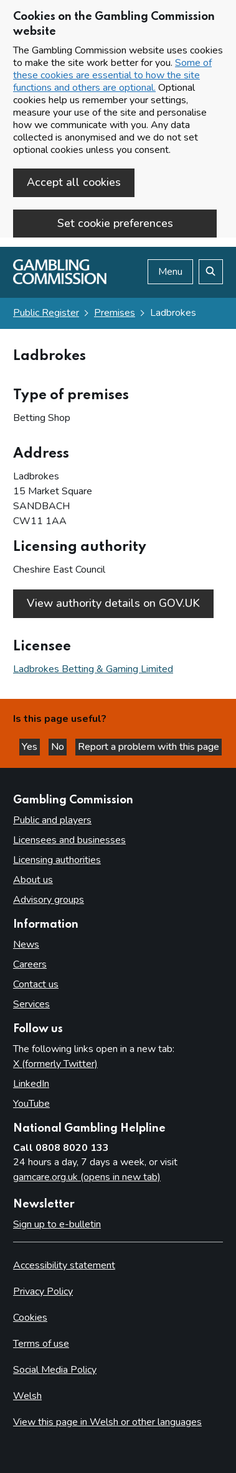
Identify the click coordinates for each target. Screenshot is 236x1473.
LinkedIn (31, 1084)
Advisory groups (48, 900)
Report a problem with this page (148, 747)
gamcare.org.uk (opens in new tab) (87, 1177)
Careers (30, 964)
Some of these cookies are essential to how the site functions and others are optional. (112, 75)
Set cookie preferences (115, 223)
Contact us (36, 984)
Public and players (52, 820)
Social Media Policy (55, 1370)
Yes (31, 747)
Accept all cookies (74, 182)
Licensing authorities (57, 860)
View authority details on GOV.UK (113, 603)
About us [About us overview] (33, 880)
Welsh (27, 1396)
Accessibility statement (64, 1265)
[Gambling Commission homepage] (59, 281)
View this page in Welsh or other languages (107, 1422)
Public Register (46, 313)
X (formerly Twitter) (55, 1064)
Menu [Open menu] (170, 272)
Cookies (30, 1317)
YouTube (31, 1104)
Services (31, 1004)
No (59, 747)
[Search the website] (211, 271)
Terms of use (41, 1344)
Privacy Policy (43, 1291)
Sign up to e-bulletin (57, 1224)
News (26, 944)
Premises (114, 313)
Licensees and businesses (69, 840)
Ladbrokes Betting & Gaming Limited (93, 669)
